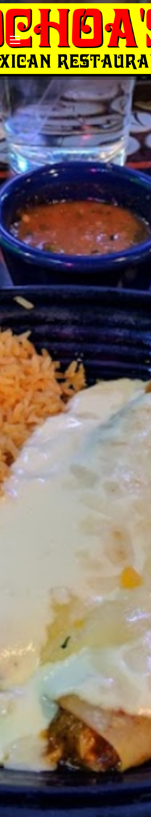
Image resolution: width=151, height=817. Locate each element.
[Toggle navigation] (15, 40)
